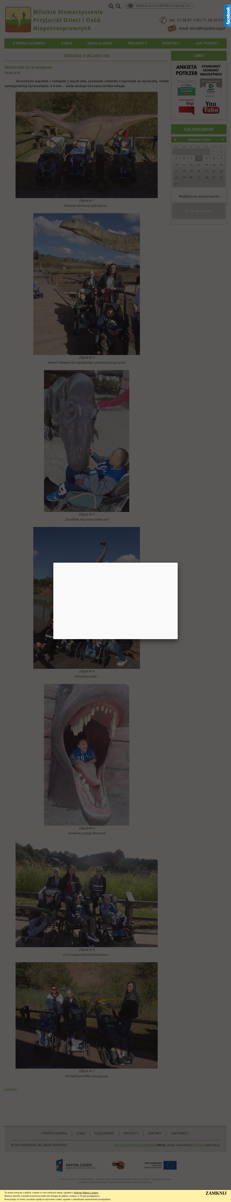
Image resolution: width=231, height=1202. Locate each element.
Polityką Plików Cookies (86, 1192)
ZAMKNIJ (216, 1193)
